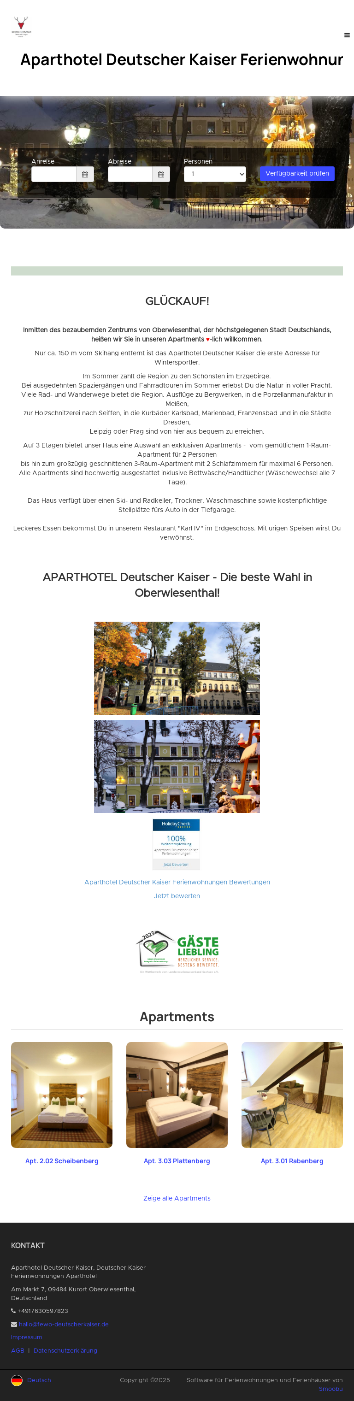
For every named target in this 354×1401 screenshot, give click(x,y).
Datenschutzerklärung (65, 1351)
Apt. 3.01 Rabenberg (292, 1160)
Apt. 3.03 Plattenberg (177, 1160)
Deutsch (39, 1380)
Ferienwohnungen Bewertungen (221, 882)
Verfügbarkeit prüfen (297, 174)
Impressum (26, 1338)
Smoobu (331, 1389)
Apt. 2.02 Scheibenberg (62, 1160)
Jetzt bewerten (177, 896)
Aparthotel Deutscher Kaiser (127, 882)
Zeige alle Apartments (177, 1198)
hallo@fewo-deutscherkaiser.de (64, 1325)
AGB (17, 1351)
